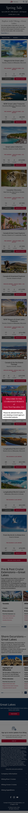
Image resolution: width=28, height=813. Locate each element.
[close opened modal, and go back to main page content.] (22, 394)
